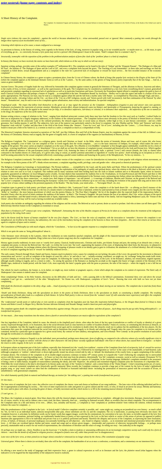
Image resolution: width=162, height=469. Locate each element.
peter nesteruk (31, 2)
